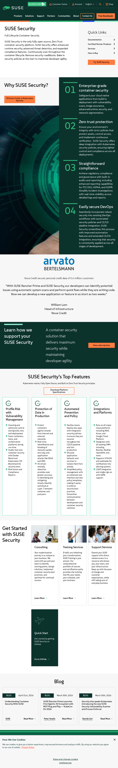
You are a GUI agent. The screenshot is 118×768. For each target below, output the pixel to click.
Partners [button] (51, 16)
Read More (28, 719)
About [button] (76, 16)
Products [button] (18, 16)
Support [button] (40, 16)
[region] (59, 751)
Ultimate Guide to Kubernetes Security (19, 99)
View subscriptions (101, 345)
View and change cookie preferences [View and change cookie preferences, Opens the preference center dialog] (65, 761)
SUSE (8, 719)
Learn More (39, 598)
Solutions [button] (29, 16)
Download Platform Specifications (59, 391)
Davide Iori (87, 719)
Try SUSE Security (101, 62)
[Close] (114, 739)
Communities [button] (64, 16)
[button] (37, 3)
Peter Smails (49, 719)
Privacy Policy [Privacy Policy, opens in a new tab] (28, 747)
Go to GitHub (40, 659)
